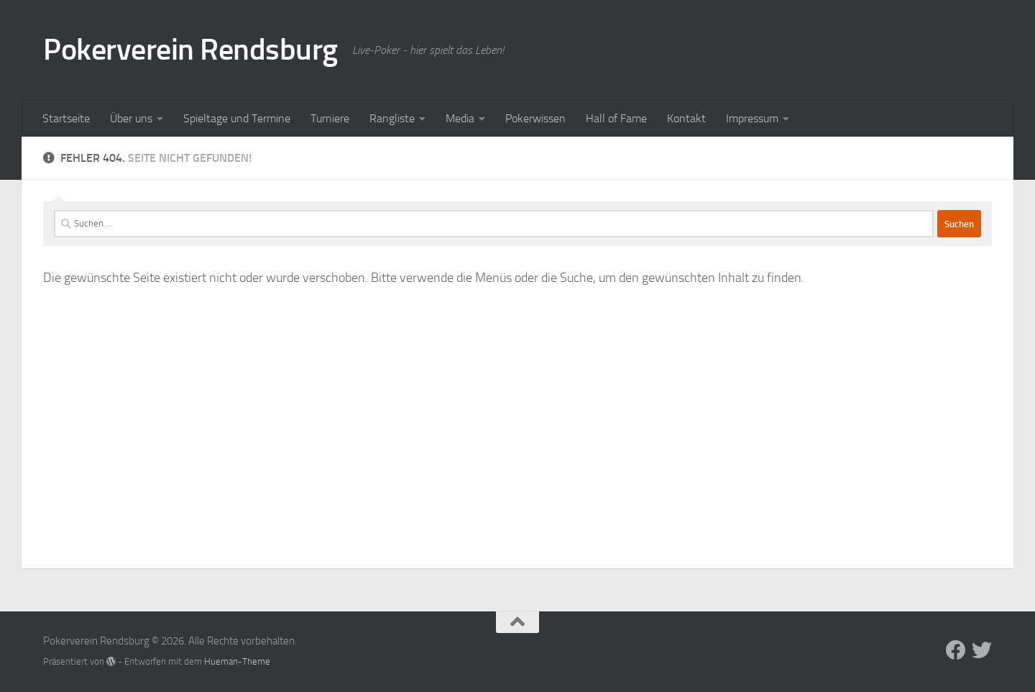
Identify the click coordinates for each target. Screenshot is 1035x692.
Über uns (131, 118)
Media (460, 118)
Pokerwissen (535, 118)
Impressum (752, 118)
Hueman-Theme (237, 661)
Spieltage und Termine (236, 118)
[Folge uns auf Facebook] (956, 650)
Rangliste (392, 118)
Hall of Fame (616, 118)
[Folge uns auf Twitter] (982, 650)
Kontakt (686, 118)
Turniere (329, 118)
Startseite (66, 118)
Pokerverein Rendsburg (190, 50)
